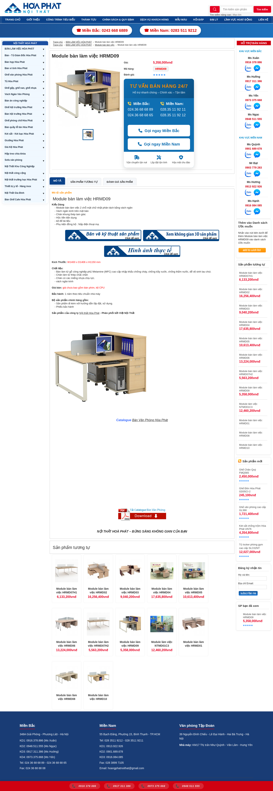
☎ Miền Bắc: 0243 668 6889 (102, 30)
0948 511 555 (253, 119)
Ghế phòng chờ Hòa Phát (19, 120)
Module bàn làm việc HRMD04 (161, 590)
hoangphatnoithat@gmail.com (126, 768)
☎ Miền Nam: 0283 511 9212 (170, 30)
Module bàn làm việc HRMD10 (98, 697)
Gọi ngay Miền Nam (159, 144)
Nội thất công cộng (15, 173)
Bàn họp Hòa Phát (15, 62)
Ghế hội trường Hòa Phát (18, 107)
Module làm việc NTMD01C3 (161, 643)
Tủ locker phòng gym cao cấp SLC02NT (251, 546)
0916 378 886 (253, 62)
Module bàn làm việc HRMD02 (98, 590)
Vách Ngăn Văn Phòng (17, 94)
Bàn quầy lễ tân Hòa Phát (19, 127)
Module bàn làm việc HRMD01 (193, 643)
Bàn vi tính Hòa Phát (16, 68)
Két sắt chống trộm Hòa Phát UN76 (252, 527)
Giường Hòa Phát (14, 140)
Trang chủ (58, 42)
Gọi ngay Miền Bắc (158, 131)
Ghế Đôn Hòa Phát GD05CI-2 (250, 490)
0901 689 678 (253, 148)
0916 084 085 (253, 205)
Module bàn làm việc (104, 45)
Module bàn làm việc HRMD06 (66, 643)
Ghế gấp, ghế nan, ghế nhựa (20, 88)
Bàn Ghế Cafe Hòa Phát (18, 199)
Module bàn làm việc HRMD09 (130, 643)
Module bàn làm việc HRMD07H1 (66, 590)
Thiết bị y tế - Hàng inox (18, 186)
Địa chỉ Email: (246, 583)
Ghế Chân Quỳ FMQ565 (247, 471)
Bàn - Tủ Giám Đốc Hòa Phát (20, 55)
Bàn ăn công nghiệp (16, 100)
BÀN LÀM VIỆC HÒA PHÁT (19, 48)
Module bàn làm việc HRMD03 (130, 590)
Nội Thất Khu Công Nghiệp (19, 166)
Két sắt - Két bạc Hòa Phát (19, 133)
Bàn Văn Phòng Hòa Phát (150, 420)
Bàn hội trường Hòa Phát (18, 114)
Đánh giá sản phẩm (120, 181)
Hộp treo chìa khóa (15, 153)
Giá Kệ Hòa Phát (14, 147)
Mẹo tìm (237, 14)
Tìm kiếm (262, 9)
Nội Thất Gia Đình (14, 193)
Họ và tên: (244, 574)
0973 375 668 (253, 100)
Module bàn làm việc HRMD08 (66, 697)
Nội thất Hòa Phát (89, 313)
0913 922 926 (253, 186)
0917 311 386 (253, 81)
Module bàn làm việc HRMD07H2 (98, 643)
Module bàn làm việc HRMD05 (193, 590)
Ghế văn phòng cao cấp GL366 (252, 509)
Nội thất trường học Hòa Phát (21, 179)
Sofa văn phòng (13, 160)
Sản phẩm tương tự (84, 181)
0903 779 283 (253, 167)
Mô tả (57, 180)
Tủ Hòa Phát (11, 81)
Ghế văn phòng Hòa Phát (19, 74)
